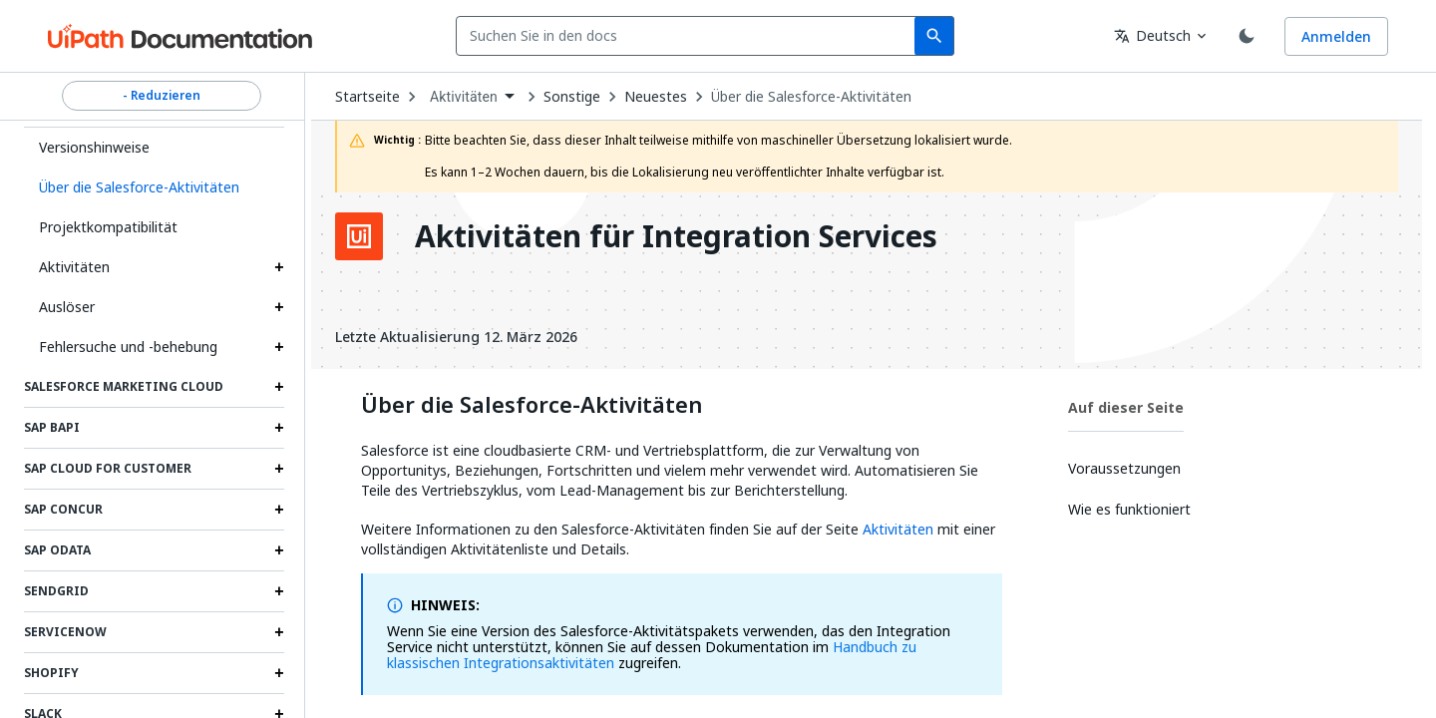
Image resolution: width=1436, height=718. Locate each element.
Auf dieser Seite (1126, 407)
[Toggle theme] (1246, 36)
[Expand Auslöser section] (279, 307)
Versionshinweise (94, 147)
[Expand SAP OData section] (279, 550)
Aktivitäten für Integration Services (676, 236)
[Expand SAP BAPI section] (279, 428)
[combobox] (689, 36)
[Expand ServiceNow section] (279, 632)
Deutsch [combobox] (1152, 35)
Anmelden (1336, 36)
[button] (154, 187)
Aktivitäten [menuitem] (464, 97)
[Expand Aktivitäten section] (279, 267)
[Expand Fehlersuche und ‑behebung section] (279, 347)
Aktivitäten (74, 266)
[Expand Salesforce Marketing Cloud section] (279, 387)
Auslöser (67, 306)
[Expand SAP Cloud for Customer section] (279, 469)
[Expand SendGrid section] (279, 591)
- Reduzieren (161, 96)
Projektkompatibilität (108, 226)
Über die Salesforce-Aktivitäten (811, 97)
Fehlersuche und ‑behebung (128, 346)
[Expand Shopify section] (279, 673)
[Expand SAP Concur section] (279, 510)
